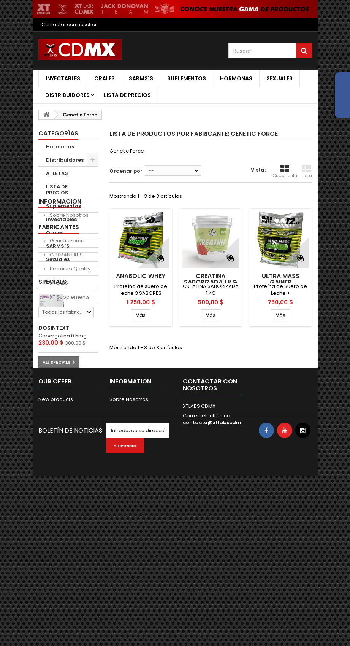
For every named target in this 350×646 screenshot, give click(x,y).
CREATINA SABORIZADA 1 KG (210, 279)
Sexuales (279, 78)
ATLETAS (57, 173)
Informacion (59, 279)
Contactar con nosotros (69, 24)
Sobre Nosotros (69, 292)
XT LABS (58, 368)
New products (55, 551)
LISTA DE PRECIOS (127, 95)
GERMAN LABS (66, 340)
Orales (104, 78)
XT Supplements (69, 382)
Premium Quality (69, 354)
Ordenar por (126, 171)
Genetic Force (66, 326)
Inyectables (63, 78)
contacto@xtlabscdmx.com (220, 575)
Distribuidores (67, 95)
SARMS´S (141, 78)
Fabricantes (58, 312)
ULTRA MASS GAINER (280, 279)
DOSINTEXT (53, 465)
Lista (307, 171)
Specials (52, 419)
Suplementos (186, 78)
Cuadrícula (284, 171)
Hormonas (236, 78)
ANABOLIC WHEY (140, 276)
